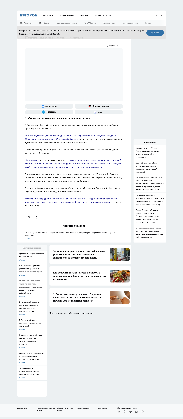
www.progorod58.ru (34, 348)
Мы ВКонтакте (26, 23)
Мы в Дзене (44, 23)
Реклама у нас (109, 23)
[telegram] (36, 217)
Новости (84, 15)
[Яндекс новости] (99, 106)
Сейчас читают (67, 15)
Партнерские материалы (66, 23)
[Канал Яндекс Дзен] (136, 332)
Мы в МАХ (48, 15)
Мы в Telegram (90, 23)
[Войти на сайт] (161, 15)
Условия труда (51, 342)
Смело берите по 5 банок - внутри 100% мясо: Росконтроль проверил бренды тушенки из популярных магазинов (74, 235)
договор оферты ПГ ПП (24, 394)
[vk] (28, 217)
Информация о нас (130, 23)
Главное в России (103, 15)
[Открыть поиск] (155, 15)
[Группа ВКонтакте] (49, 106)
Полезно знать (102, 329)
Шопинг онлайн (22, 329)
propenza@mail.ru (48, 355)
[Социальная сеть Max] (99, 112)
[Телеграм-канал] (49, 112)
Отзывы (148, 23)
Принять (155, 33)
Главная (78, 342)
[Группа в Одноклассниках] (125, 332)
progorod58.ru (52, 370)
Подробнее (78, 400)
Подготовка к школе (83, 329)
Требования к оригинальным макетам (29, 342)
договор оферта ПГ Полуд (25, 392)
